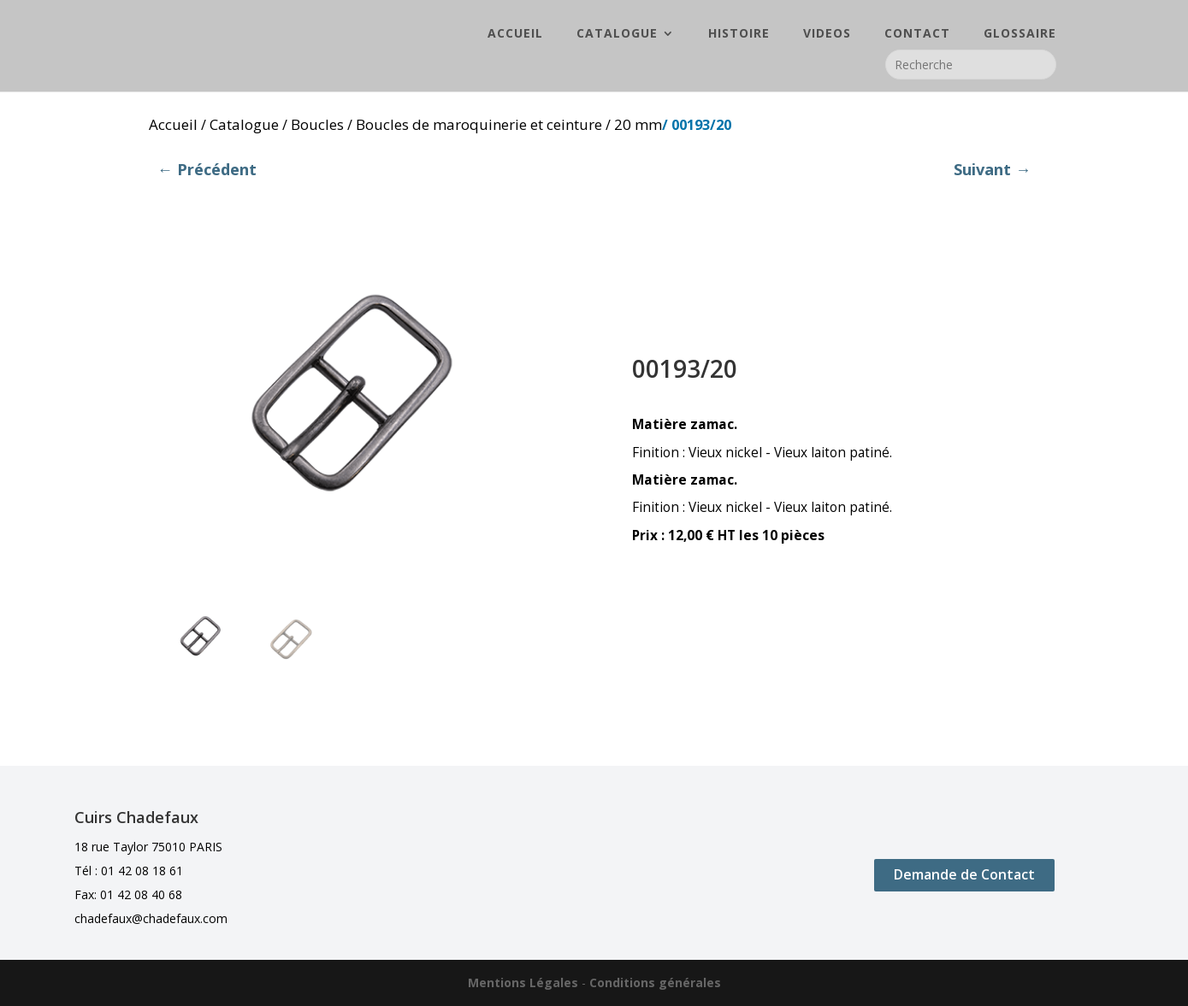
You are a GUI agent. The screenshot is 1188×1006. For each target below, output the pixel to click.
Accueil (173, 124)
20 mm (638, 124)
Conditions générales (655, 982)
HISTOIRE (739, 35)
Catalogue (244, 124)
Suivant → (992, 169)
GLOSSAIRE (1020, 35)
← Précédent (207, 169)
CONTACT (917, 35)
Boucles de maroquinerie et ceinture (479, 124)
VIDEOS (827, 35)
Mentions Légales (523, 982)
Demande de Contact (964, 874)
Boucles (317, 124)
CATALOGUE (617, 35)
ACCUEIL (515, 35)
